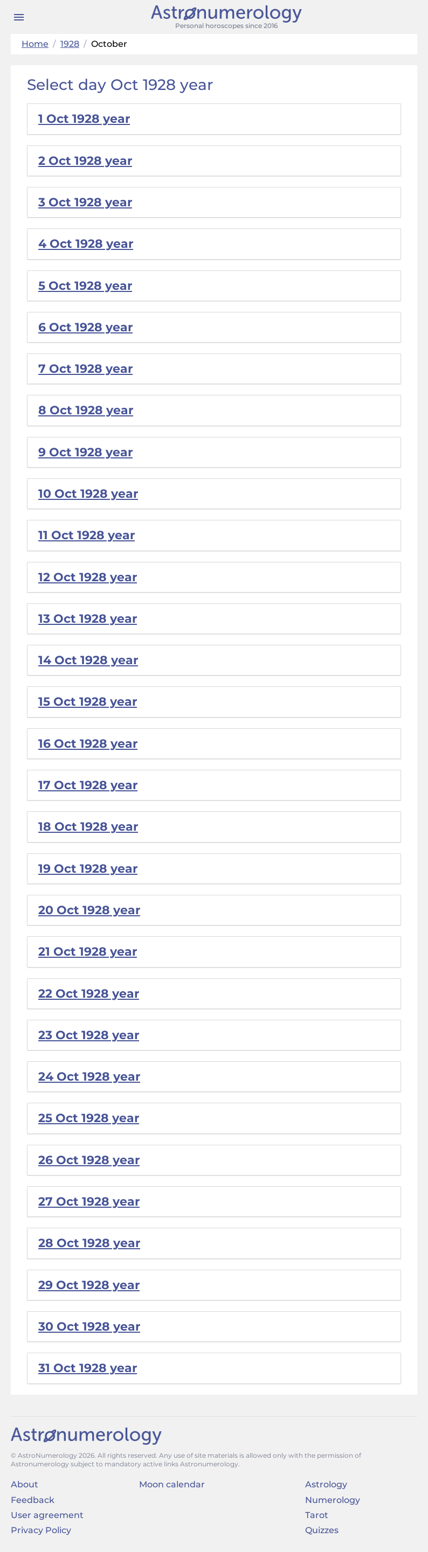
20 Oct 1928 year (89, 910)
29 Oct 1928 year (89, 1285)
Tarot (316, 1515)
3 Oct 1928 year (85, 202)
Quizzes (322, 1530)
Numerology (332, 1500)
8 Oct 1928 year (85, 410)
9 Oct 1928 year (85, 452)
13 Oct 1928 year (87, 618)
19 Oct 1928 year (87, 868)
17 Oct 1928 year (87, 785)
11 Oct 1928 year (86, 535)
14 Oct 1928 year (88, 660)
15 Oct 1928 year (87, 701)
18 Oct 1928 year (88, 826)
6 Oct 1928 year (85, 327)
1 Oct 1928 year (84, 119)
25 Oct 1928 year (88, 1118)
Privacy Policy (41, 1530)
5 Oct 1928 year (85, 286)
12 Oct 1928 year (87, 577)
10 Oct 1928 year (88, 493)
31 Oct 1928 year (87, 1368)
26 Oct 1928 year (89, 1160)
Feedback (32, 1500)
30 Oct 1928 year (89, 1326)
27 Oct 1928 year (89, 1201)
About (24, 1484)
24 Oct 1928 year (89, 1076)
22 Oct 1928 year (88, 993)
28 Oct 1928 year (89, 1243)
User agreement (47, 1515)
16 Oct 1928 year (87, 743)
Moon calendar (172, 1484)
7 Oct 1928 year (85, 368)
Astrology (326, 1484)
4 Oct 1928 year (85, 243)
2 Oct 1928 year (85, 161)
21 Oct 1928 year (87, 951)
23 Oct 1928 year (88, 1035)
